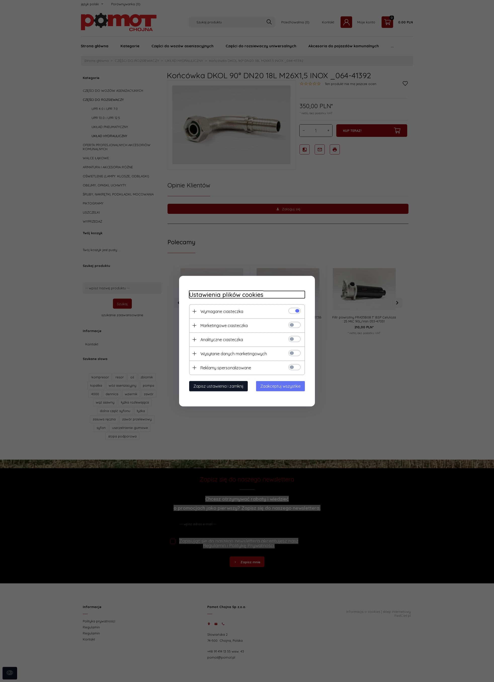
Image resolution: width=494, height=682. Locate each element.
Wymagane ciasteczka (221, 311)
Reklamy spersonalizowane (225, 367)
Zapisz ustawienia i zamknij (218, 385)
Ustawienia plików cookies (226, 294)
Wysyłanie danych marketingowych (233, 353)
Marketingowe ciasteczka (224, 325)
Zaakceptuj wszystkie (280, 385)
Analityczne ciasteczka (221, 339)
